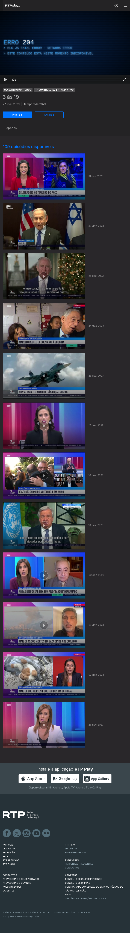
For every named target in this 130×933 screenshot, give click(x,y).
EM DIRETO (71, 848)
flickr (46, 833)
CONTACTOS (10, 875)
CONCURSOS (72, 860)
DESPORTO (9, 848)
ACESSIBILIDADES (12, 886)
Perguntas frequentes (79, 863)
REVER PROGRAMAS (76, 852)
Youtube (36, 833)
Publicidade (84, 912)
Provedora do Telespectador (21, 879)
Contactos (72, 867)
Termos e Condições (64, 912)
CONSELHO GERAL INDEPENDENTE (83, 879)
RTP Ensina (9, 864)
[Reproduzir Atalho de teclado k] (5, 79)
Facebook (7, 833)
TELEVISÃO (9, 852)
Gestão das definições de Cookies (85, 898)
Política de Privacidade (15, 912)
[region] (65, 47)
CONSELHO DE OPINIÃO (77, 883)
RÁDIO (6, 856)
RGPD (68, 894)
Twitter (17, 833)
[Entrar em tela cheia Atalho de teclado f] (124, 79)
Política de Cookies (40, 912)
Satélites (8, 890)
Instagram (26, 833)
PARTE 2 (49, 114)
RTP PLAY (70, 844)
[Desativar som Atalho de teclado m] (14, 79)
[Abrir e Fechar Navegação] (125, 5)
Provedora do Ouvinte (17, 883)
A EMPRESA (71, 875)
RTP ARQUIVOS (11, 860)
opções (10, 128)
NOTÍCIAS (8, 844)
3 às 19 (11, 97)
